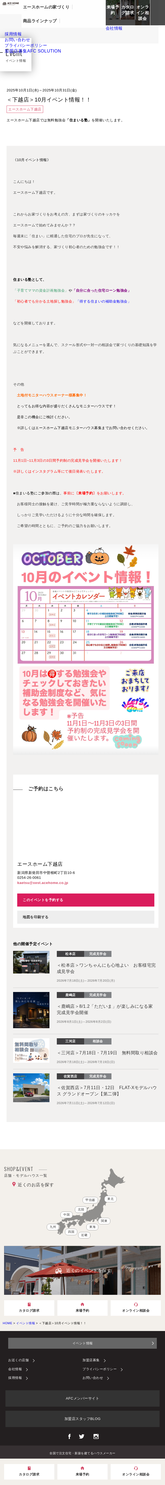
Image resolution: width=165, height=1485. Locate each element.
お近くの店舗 (18, 1360)
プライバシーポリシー (99, 1369)
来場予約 (113, 10)
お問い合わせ (92, 1378)
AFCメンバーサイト (82, 1398)
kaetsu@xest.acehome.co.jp (42, 883)
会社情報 (15, 1369)
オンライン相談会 (142, 13)
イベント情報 (82, 1343)
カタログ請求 (127, 10)
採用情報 (15, 1378)
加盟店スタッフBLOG (82, 1419)
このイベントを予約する (43, 900)
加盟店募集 (33, 51)
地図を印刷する (36, 917)
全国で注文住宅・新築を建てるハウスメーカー (82, 1453)
